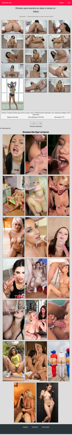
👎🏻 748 (39, 123)
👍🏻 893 (33, 123)
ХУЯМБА (61, 3)
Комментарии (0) (6, 128)
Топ (69, 3)
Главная (25, 427)
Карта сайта (45, 427)
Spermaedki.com (6, 3)
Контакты (35, 427)
